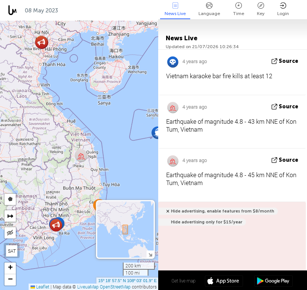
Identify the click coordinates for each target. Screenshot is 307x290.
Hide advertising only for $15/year (206, 222)
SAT (12, 251)
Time (238, 9)
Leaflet (40, 287)
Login (283, 9)
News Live (175, 9)
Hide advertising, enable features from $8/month (222, 211)
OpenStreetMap (115, 287)
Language (209, 9)
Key (260, 9)
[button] (157, 132)
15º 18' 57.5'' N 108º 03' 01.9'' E (127, 280)
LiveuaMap (88, 287)
